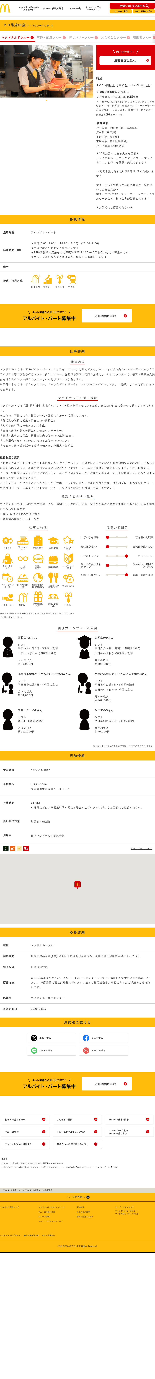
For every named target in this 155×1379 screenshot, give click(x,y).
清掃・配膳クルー (49, 37)
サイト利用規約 (48, 1235)
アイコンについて (141, 848)
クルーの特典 (74, 8)
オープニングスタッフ (124, 1207)
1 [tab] (46, 100)
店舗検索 (80, 1207)
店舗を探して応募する (132, 6)
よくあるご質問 (120, 11)
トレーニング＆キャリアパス (93, 8)
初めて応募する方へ (143, 11)
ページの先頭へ (76, 1197)
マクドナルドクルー (16, 37)
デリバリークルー (81, 37)
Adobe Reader (111, 1167)
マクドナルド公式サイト (10, 1235)
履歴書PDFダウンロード (53, 1163)
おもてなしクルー (113, 37)
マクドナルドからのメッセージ (29, 8)
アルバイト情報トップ (9, 1207)
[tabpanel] (46, 71)
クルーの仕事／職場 (53, 8)
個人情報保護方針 (31, 1235)
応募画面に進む (125, 60)
